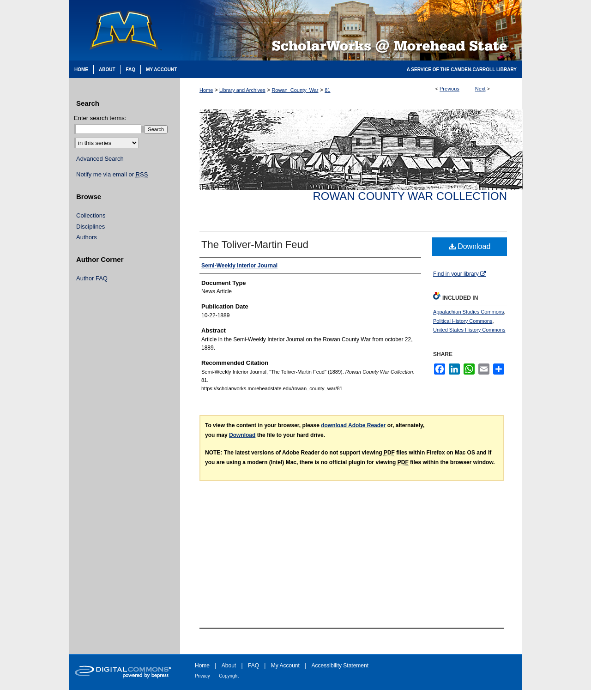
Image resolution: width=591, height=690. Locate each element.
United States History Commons (469, 330)
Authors (86, 237)
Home (206, 90)
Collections (91, 215)
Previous (449, 88)
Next (480, 88)
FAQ (253, 665)
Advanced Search (100, 158)
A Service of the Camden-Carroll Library (462, 69)
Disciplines (90, 226)
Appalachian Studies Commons (468, 312)
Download (470, 246)
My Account (285, 665)
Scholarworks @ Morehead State (351, 30)
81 (327, 90)
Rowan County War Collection (410, 196)
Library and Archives (242, 90)
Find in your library (459, 274)
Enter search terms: (100, 118)
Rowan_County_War (294, 90)
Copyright (229, 675)
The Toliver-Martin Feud (254, 244)
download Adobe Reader (353, 425)
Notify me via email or (112, 174)
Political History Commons (462, 321)
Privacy (202, 675)
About (229, 665)
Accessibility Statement (340, 665)
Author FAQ (92, 278)
